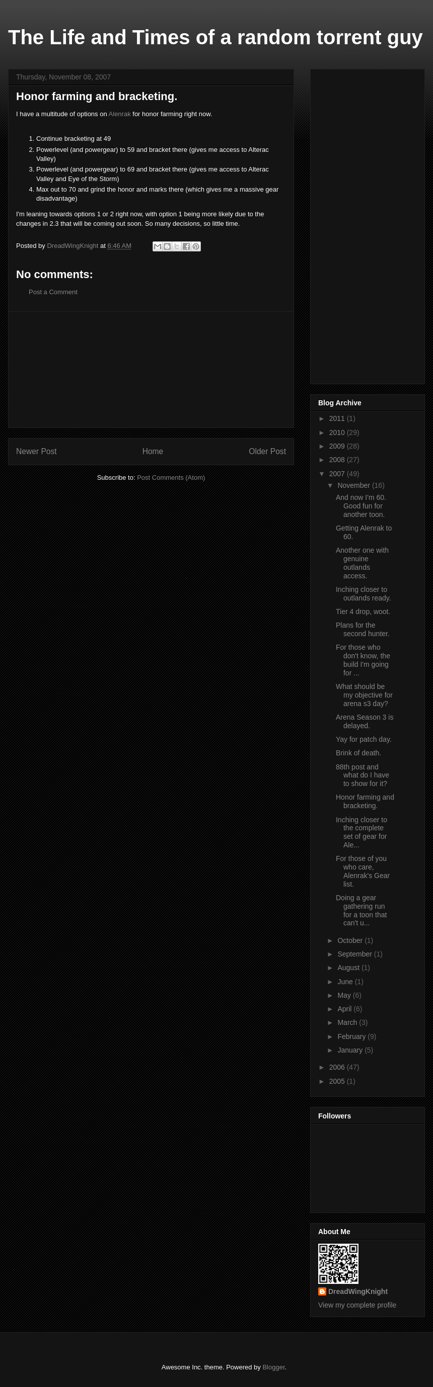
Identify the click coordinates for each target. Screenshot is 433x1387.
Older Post (267, 451)
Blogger (273, 1367)
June (345, 982)
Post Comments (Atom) (171, 477)
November (354, 485)
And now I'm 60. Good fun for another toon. (361, 505)
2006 (338, 1067)
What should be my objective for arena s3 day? (364, 695)
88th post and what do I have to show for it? (362, 775)
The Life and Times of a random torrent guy (215, 37)
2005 (338, 1081)
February (352, 1036)
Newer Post (36, 451)
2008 (338, 460)
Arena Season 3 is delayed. (364, 721)
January (351, 1050)
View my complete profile (357, 1305)
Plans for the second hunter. (363, 629)
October (351, 940)
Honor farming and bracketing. (365, 801)
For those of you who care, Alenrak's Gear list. (363, 871)
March (348, 1022)
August (349, 968)
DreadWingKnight (358, 1291)
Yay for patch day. (364, 739)
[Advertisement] (151, 369)
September (355, 954)
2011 (338, 418)
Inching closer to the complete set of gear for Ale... (361, 832)
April (345, 1009)
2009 (338, 446)
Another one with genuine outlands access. (362, 562)
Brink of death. (358, 753)
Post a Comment (53, 292)
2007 (338, 474)
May (344, 995)
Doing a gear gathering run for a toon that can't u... (361, 910)
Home (153, 451)
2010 (338, 432)
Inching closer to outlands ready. (363, 593)
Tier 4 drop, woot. (363, 612)
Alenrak (120, 114)
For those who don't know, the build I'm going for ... (363, 659)
